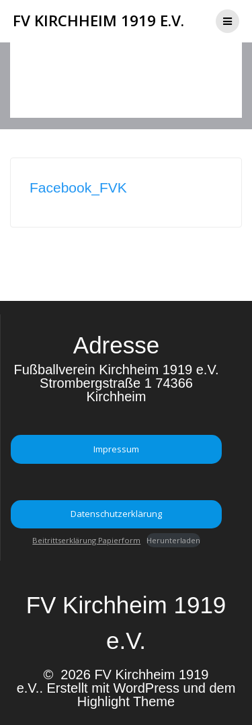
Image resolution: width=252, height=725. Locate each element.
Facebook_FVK (78, 187)
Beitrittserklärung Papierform (86, 540)
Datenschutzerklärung (116, 514)
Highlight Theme (126, 701)
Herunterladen (173, 540)
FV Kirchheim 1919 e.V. (98, 20)
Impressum (116, 449)
